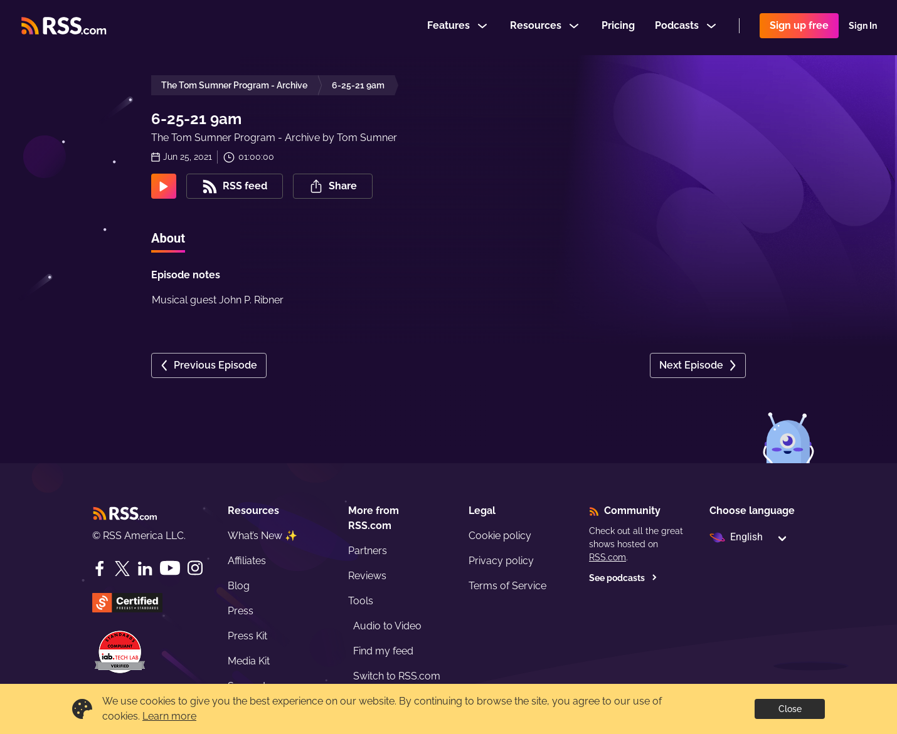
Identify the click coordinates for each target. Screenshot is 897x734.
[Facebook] (99, 568)
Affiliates (247, 561)
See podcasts (623, 578)
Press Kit (247, 636)
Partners (367, 551)
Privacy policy (501, 561)
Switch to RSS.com (396, 676)
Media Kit (249, 661)
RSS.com (607, 557)
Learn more (169, 716)
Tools (360, 601)
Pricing (618, 27)
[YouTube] (170, 568)
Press (240, 611)
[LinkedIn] (144, 568)
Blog (239, 586)
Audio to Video (387, 626)
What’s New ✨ (262, 536)
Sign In (863, 28)
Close (790, 709)
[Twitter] (122, 568)
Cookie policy (500, 536)
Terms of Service (507, 586)
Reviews (367, 576)
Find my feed (383, 651)
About (168, 238)
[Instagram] (195, 568)
